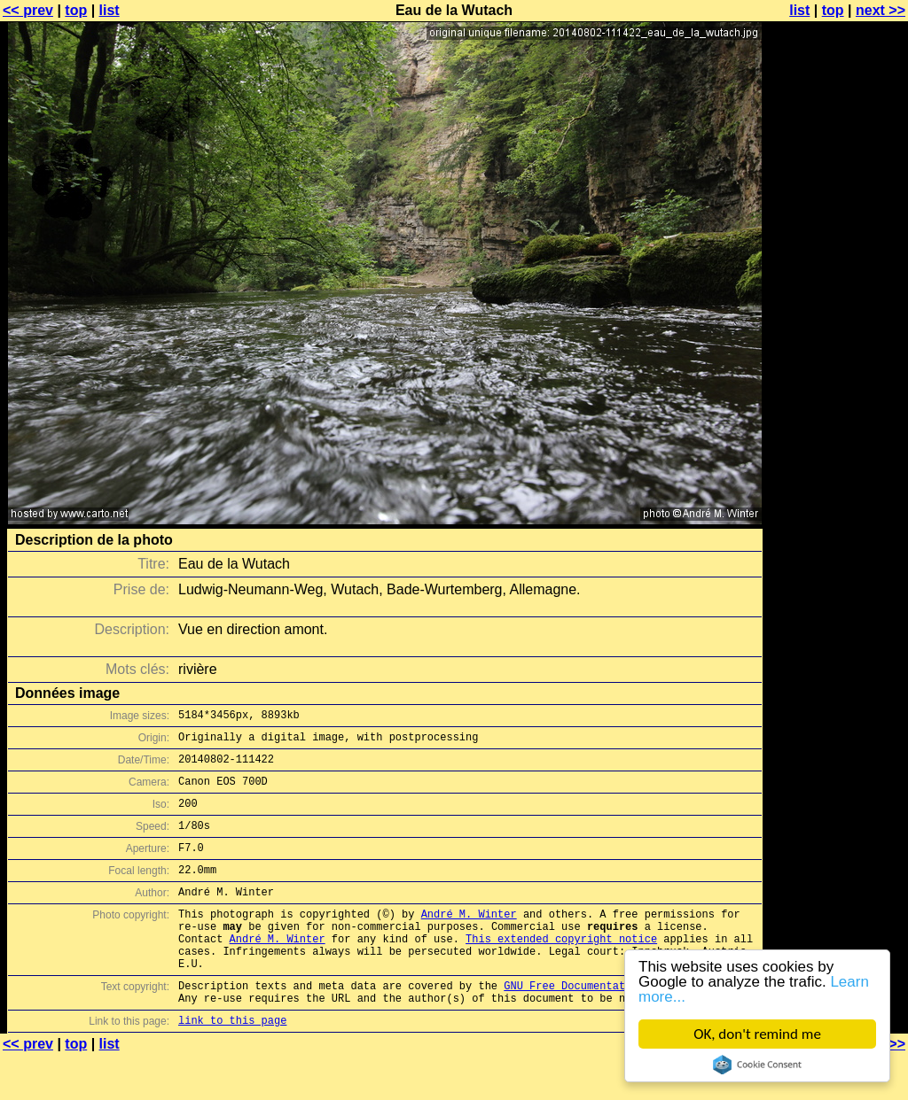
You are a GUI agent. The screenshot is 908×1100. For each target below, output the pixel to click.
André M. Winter (469, 940)
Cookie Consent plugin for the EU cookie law (757, 1064)
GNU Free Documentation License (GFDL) (622, 1025)
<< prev (28, 10)
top (76, 10)
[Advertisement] (836, 438)
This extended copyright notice (561, 970)
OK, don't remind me (757, 1034)
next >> (880, 10)
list (109, 10)
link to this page (232, 1065)
